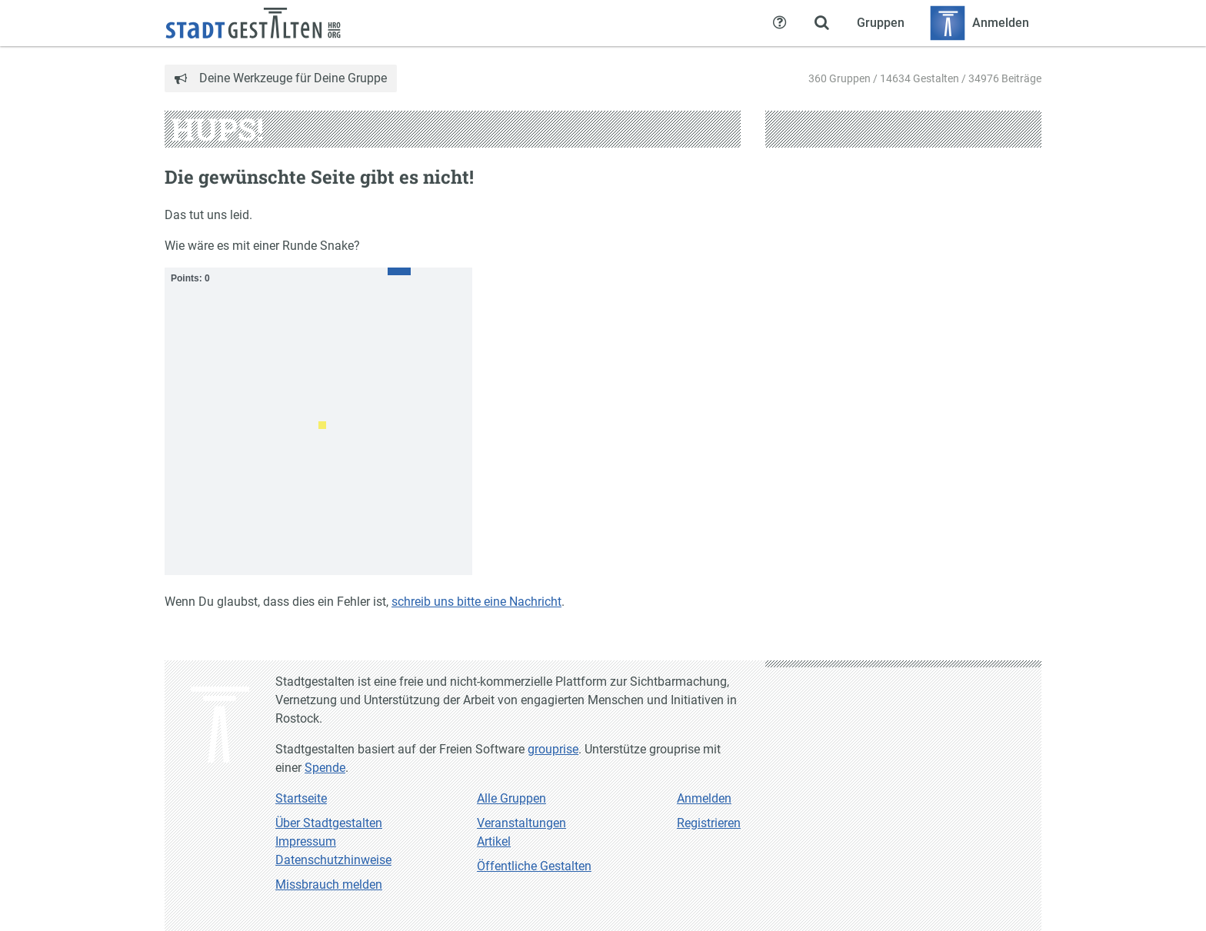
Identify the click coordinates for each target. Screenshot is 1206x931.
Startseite (301, 798)
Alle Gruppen (511, 798)
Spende (325, 767)
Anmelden (704, 798)
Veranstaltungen (521, 823)
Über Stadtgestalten (328, 823)
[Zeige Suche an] (821, 23)
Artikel (494, 841)
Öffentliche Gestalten (534, 866)
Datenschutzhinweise (333, 860)
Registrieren (709, 823)
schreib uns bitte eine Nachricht (476, 601)
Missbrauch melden (328, 884)
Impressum (305, 841)
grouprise (553, 749)
